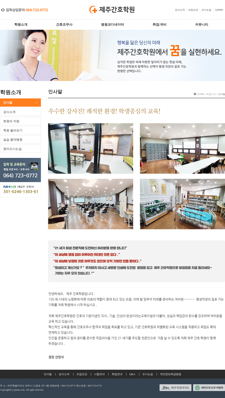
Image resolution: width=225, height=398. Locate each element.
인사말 (7, 102)
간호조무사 (64, 24)
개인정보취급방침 (170, 374)
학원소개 (20, 24)
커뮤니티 (201, 24)
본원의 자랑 (11, 121)
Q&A (132, 374)
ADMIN (219, 9)
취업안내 (117, 374)
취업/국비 (159, 24)
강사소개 (180, 9)
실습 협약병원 (12, 139)
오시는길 (206, 9)
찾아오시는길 (12, 149)
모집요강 (193, 9)
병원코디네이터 (112, 24)
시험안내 (99, 374)
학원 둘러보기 (12, 130)
